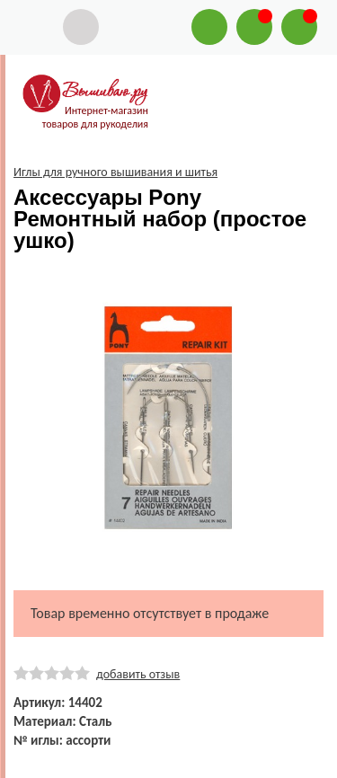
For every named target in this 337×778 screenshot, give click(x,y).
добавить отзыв (138, 674)
